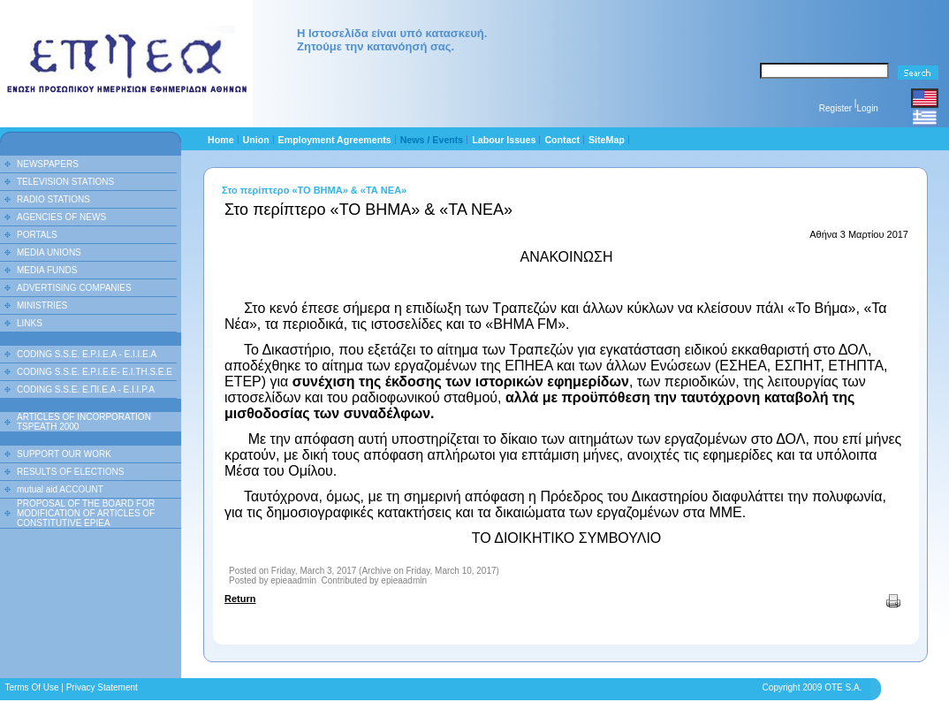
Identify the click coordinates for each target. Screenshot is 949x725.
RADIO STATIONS (53, 199)
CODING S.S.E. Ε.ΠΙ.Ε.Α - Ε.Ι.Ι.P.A (86, 389)
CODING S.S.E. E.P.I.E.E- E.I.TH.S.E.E (94, 372)
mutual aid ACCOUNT (60, 489)
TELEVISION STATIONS (65, 182)
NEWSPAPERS (48, 164)
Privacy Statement (102, 687)
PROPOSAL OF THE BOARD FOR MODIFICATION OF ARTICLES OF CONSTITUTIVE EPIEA (86, 513)
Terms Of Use (31, 687)
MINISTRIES (42, 305)
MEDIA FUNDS (47, 270)
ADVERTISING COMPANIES (74, 288)
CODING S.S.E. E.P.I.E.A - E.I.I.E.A (86, 354)
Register (835, 108)
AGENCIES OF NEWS (61, 217)
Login (866, 108)
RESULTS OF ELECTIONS (71, 472)
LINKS (29, 323)
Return (239, 598)
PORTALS (37, 235)
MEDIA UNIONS (49, 252)
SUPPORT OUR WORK (64, 454)
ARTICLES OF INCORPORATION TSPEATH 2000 (84, 421)
